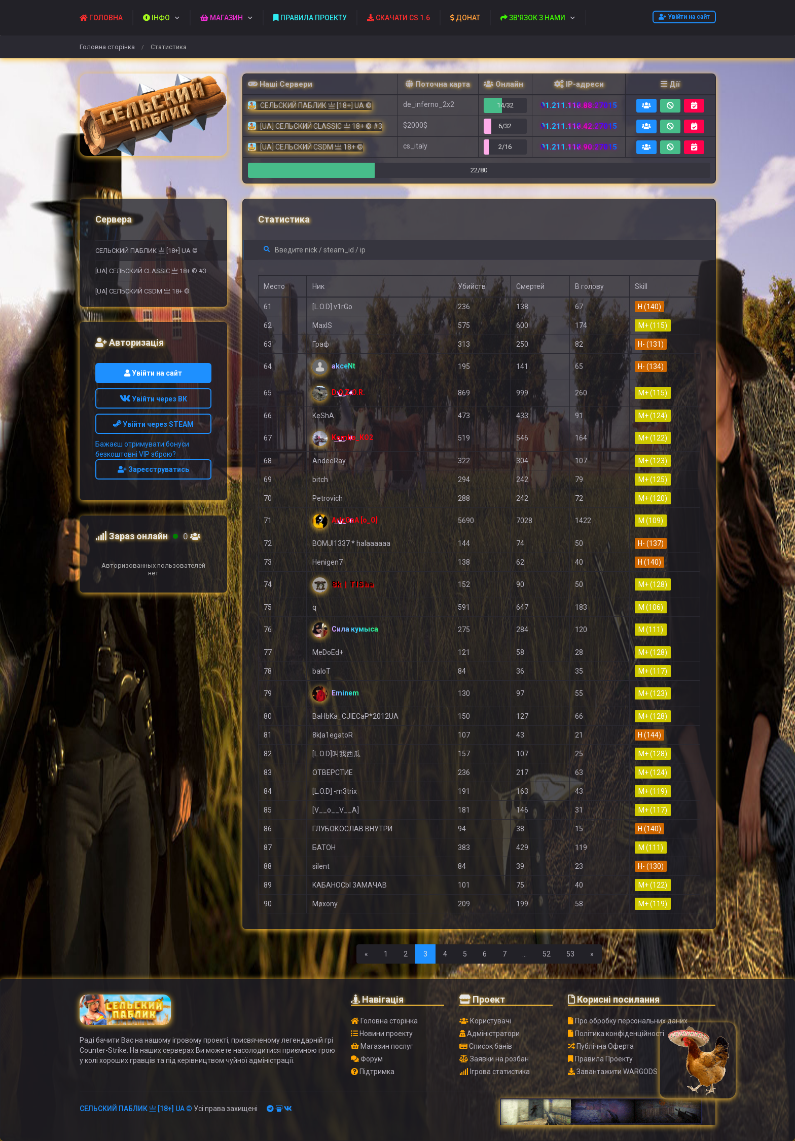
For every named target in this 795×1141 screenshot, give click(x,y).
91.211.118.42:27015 (578, 126)
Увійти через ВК (153, 399)
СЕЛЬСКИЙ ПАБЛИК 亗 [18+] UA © (146, 250)
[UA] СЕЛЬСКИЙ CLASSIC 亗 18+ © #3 (150, 271)
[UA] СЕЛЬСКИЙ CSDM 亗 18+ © (142, 291)
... (524, 954)
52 (547, 954)
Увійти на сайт (684, 16)
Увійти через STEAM (153, 424)
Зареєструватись (153, 469)
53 (570, 954)
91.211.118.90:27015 (578, 147)
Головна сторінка (107, 47)
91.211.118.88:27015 (578, 105)
